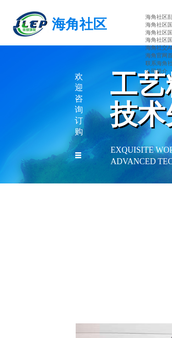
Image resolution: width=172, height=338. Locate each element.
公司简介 (156, 71)
